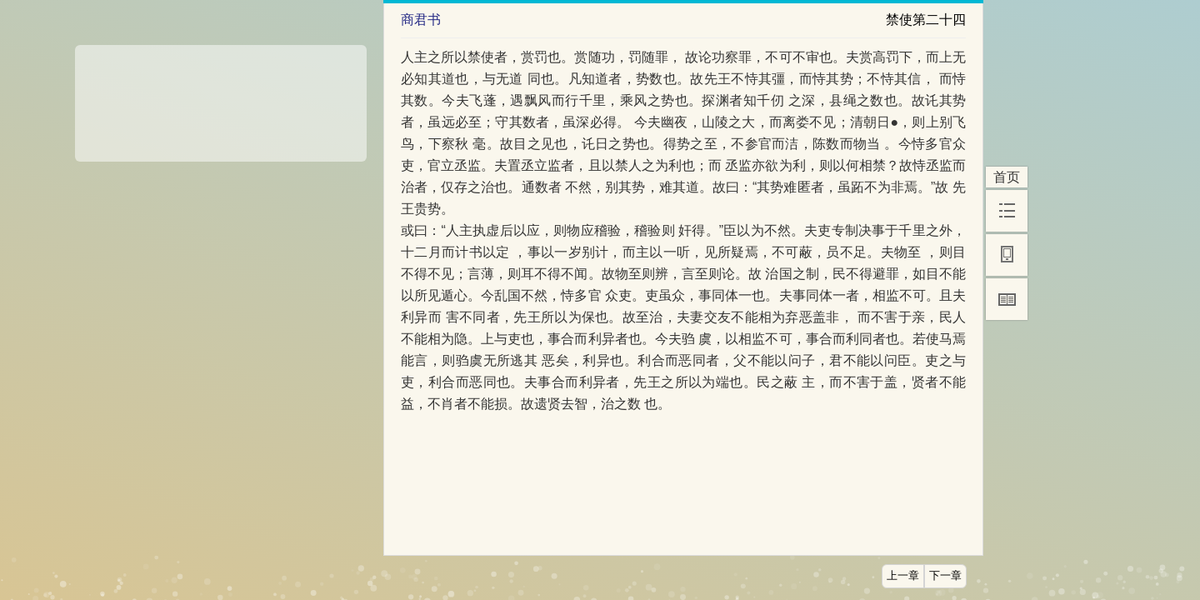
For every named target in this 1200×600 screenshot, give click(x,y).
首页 (1006, 177)
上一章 (903, 576)
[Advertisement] (220, 97)
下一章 (945, 576)
